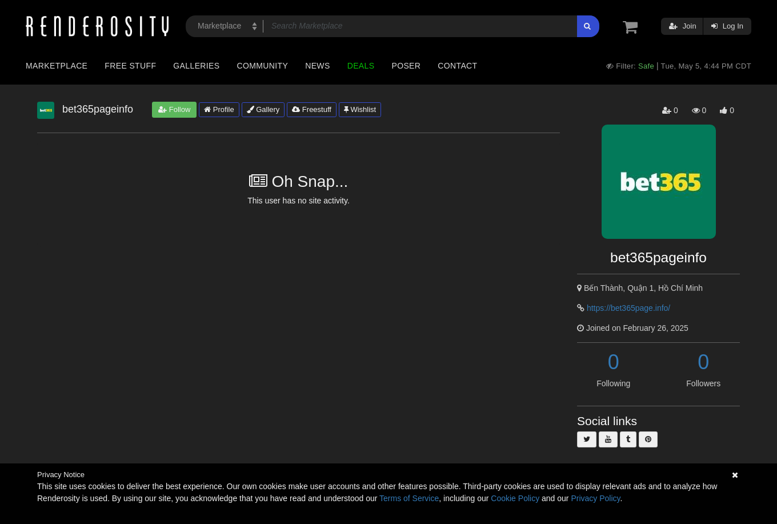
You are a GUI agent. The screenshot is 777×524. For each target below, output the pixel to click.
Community (263, 65)
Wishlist (360, 109)
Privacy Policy (595, 498)
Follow (174, 109)
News (317, 65)
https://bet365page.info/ (628, 308)
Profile (219, 109)
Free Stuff (130, 65)
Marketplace (56, 65)
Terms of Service (409, 498)
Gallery (263, 109)
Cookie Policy (515, 498)
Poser (405, 65)
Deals (361, 65)
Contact (457, 65)
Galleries (196, 65)
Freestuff (311, 109)
